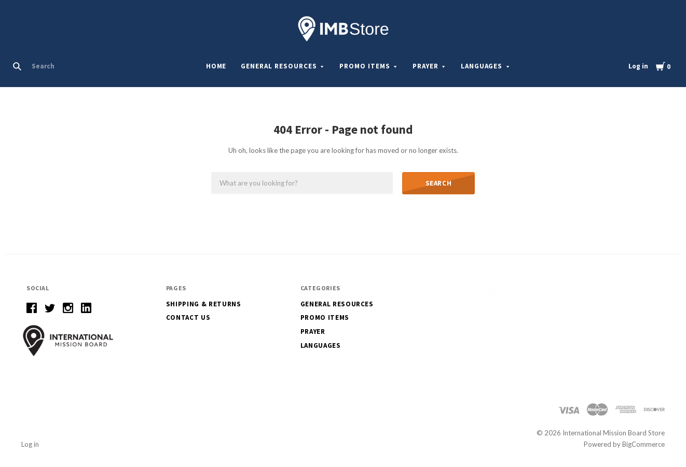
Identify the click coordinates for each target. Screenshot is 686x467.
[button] (68, 340)
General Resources (279, 66)
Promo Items (364, 66)
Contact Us (188, 317)
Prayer (425, 66)
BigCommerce (643, 444)
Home (216, 66)
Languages (482, 66)
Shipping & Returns (203, 304)
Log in (638, 66)
